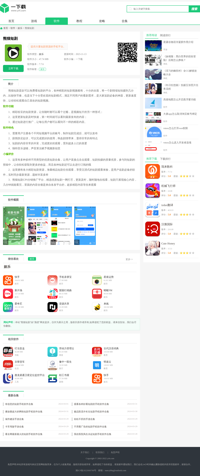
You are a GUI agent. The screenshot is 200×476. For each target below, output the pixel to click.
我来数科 (167, 166)
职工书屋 (64, 375)
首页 (11, 21)
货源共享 (64, 303)
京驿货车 (20, 361)
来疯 (106, 303)
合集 (125, 21)
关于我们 (84, 452)
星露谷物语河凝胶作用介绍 (178, 42)
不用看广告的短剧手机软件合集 (90, 426)
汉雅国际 (167, 224)
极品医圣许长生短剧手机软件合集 (91, 411)
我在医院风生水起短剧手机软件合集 (92, 434)
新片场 (18, 290)
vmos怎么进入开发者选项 (177, 142)
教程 (79, 21)
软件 (57, 21)
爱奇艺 (18, 303)
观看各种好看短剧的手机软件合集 (91, 404)
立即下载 (13, 68)
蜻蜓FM (108, 290)
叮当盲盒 (20, 348)
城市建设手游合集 (14, 419)
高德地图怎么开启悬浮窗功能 (179, 99)
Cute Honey (168, 243)
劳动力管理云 (66, 348)
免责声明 (115, 452)
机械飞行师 (168, 185)
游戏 (34, 21)
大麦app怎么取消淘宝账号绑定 (180, 114)
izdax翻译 (167, 205)
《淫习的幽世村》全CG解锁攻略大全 (180, 72)
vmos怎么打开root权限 (175, 128)
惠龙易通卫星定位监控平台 (30, 375)
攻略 (102, 21)
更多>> (129, 259)
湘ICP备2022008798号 (86, 470)
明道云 (107, 361)
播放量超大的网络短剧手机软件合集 (23, 411)
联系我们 (100, 452)
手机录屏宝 (65, 277)
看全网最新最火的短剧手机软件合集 (23, 434)
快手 (17, 277)
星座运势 (109, 277)
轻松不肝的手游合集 (84, 419)
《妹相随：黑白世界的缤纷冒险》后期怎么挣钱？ (179, 58)
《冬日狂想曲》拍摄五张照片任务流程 (180, 87)
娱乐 (20, 28)
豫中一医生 (65, 361)
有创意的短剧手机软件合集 (19, 404)
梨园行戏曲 (65, 290)
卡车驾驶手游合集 (14, 426)
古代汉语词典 (111, 348)
